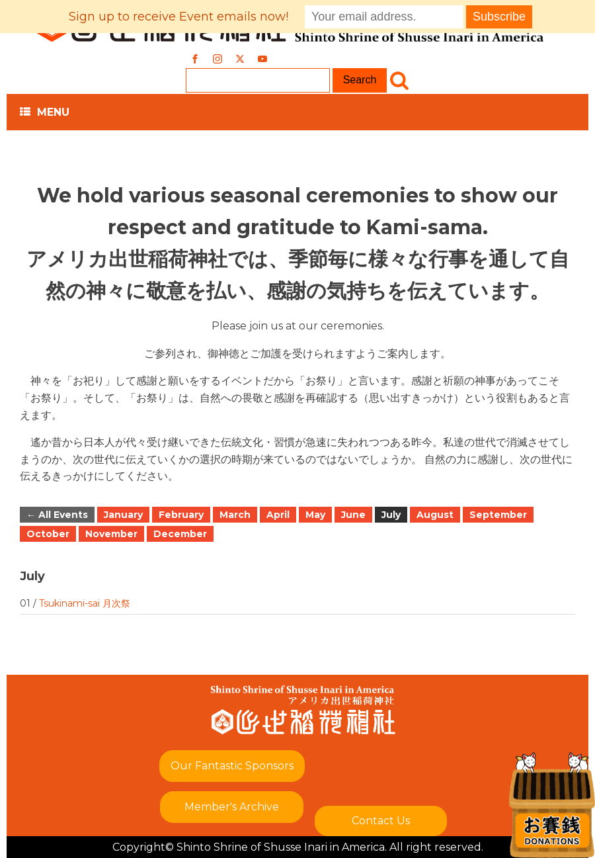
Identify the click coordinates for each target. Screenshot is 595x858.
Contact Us (381, 820)
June (353, 515)
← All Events (57, 515)
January (123, 515)
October (47, 534)
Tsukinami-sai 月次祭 (84, 603)
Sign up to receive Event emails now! (178, 16)
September (498, 515)
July (391, 515)
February (181, 515)
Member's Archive (231, 806)
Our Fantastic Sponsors (232, 765)
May (315, 515)
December (180, 534)
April (278, 515)
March (235, 515)
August (435, 515)
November (111, 534)
